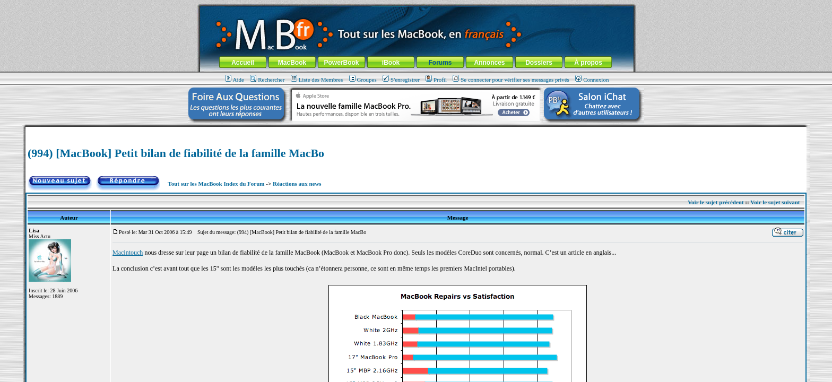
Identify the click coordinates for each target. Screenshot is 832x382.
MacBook (292, 62)
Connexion (592, 79)
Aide (234, 79)
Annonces (489, 62)
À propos (588, 62)
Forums (440, 62)
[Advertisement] (416, 131)
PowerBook (341, 62)
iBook (391, 62)
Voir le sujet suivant (775, 202)
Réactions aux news (297, 183)
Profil (436, 79)
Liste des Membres (317, 79)
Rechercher (267, 79)
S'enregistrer (401, 79)
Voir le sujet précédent (715, 202)
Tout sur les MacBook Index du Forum (216, 183)
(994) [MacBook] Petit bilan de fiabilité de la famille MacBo (176, 153)
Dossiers (538, 62)
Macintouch (127, 252)
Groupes (363, 79)
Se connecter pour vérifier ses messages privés (511, 79)
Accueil (242, 62)
